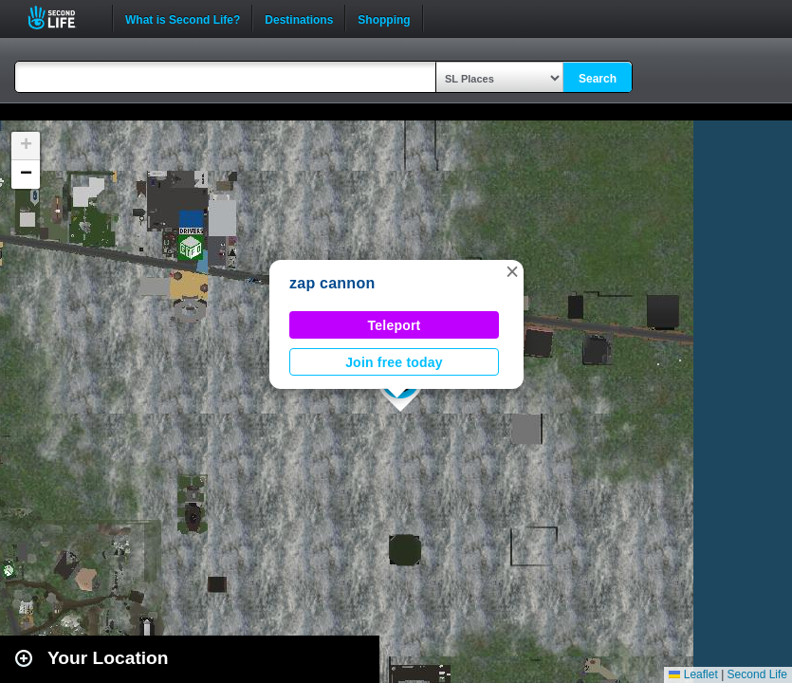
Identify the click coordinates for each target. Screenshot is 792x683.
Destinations (299, 18)
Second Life (62, 17)
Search (598, 78)
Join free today (394, 362)
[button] (512, 271)
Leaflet (693, 674)
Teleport (394, 325)
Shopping (384, 18)
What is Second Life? (182, 18)
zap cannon (332, 283)
